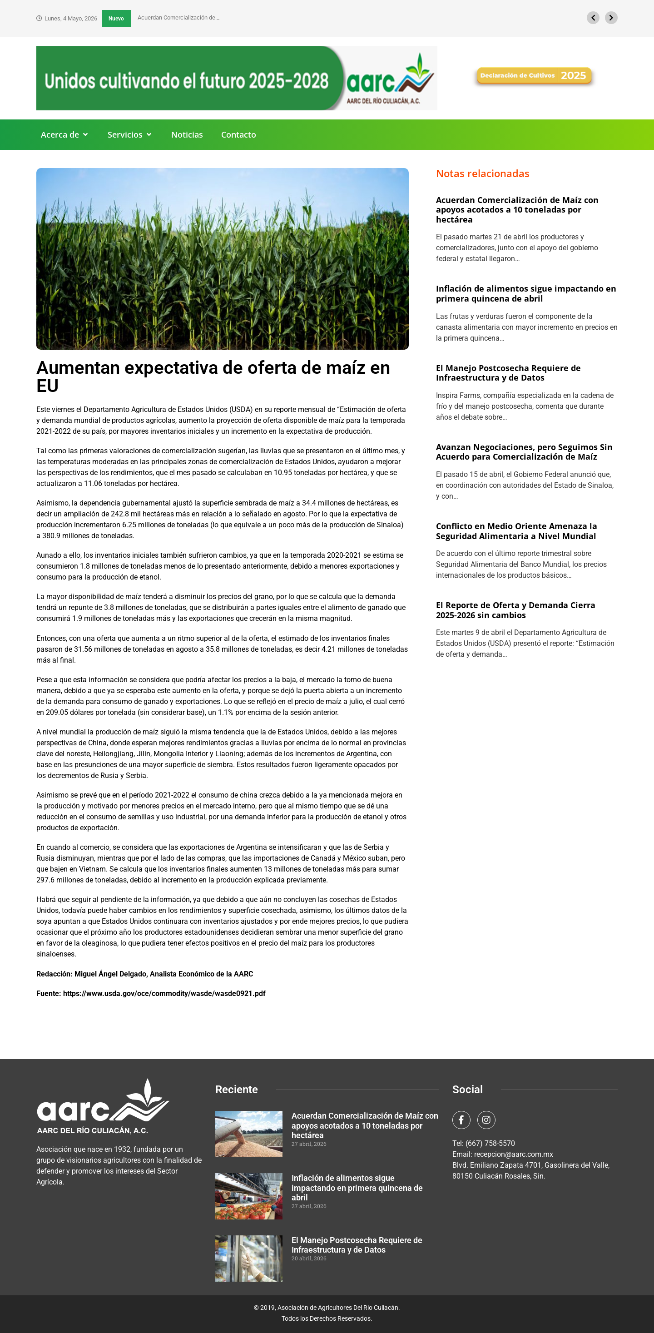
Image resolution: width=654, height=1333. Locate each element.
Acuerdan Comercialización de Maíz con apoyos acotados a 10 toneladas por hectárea (517, 209)
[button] (65, 135)
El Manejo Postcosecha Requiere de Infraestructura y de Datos (508, 372)
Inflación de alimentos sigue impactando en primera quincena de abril (526, 293)
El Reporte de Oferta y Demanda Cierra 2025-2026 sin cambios (515, 610)
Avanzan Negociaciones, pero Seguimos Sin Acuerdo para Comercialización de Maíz (524, 451)
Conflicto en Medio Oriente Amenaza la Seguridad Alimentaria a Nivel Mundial (516, 530)
